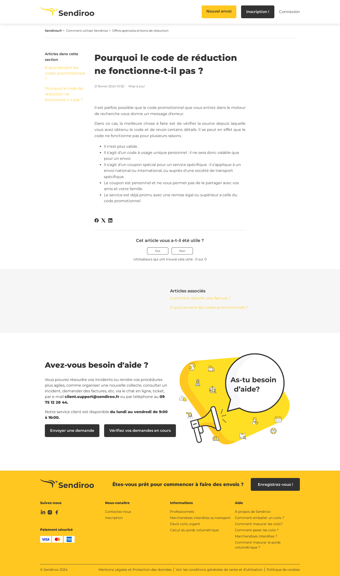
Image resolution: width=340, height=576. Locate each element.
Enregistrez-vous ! (275, 484)
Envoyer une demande (72, 430)
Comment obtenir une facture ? (200, 298)
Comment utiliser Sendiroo (87, 30)
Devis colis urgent (185, 524)
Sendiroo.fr (53, 30)
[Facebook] (96, 220)
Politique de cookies (283, 569)
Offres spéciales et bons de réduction (140, 30)
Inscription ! (257, 11)
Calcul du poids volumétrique (194, 530)
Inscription (114, 518)
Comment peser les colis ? (257, 530)
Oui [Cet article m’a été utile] (157, 251)
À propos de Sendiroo (253, 511)
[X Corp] (103, 220)
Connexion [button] (289, 11)
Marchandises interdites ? (256, 536)
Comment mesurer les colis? (259, 524)
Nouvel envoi (219, 11)
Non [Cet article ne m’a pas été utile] (182, 251)
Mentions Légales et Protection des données (135, 569)
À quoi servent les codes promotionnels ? (65, 73)
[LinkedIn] (110, 220)
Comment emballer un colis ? (259, 518)
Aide (239, 503)
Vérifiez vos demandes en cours (140, 430)
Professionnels (182, 511)
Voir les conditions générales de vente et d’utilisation (219, 569)
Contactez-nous (118, 511)
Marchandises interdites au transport (200, 518)
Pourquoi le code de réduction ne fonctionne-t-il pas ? (64, 94)
